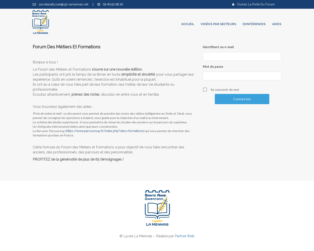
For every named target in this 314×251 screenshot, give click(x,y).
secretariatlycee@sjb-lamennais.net (64, 4)
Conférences (254, 24)
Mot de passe (213, 66)
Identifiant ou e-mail (218, 47)
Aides (277, 24)
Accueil (187, 24)
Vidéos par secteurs (218, 24)
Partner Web (185, 236)
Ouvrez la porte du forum (256, 4)
